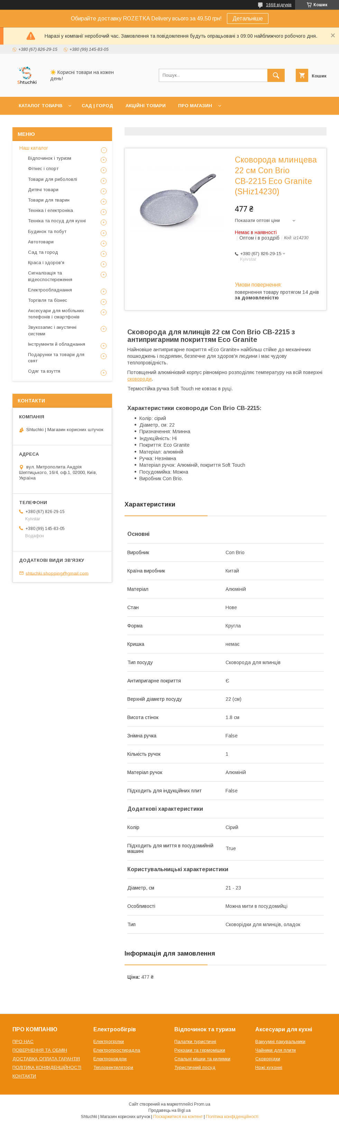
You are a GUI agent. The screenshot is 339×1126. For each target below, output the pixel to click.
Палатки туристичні (195, 1041)
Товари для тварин (49, 200)
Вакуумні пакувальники (280, 1041)
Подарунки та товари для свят (56, 357)
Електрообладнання (50, 289)
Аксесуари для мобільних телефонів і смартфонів (56, 313)
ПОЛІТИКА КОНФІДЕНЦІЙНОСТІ (46, 1067)
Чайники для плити (275, 1050)
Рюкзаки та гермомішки (199, 1050)
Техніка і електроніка (50, 210)
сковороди (139, 379)
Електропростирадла (116, 1050)
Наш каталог (33, 148)
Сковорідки (267, 1058)
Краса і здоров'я (46, 262)
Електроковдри (110, 1058)
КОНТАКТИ (24, 1076)
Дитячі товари (43, 189)
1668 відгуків (279, 4)
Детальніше (247, 18)
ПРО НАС (23, 1041)
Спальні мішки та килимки (202, 1058)
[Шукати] (276, 75)
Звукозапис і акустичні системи (52, 330)
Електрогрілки (108, 1041)
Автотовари (41, 241)
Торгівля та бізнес (47, 300)
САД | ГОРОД (97, 105)
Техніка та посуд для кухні (57, 220)
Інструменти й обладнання (56, 344)
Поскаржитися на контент (178, 1116)
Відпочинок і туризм (49, 158)
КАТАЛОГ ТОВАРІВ (40, 105)
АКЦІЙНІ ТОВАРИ (146, 105)
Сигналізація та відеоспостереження (50, 276)
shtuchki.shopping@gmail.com (57, 573)
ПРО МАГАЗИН (195, 105)
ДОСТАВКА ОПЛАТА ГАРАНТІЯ (46, 1058)
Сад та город (43, 252)
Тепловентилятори (113, 1067)
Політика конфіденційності (232, 1116)
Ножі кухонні (268, 1067)
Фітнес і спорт (43, 168)
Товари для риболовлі (52, 179)
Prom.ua (202, 1104)
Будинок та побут (47, 231)
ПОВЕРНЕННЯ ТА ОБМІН (39, 1050)
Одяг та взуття (44, 371)
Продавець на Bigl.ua (169, 1110)
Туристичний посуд (195, 1067)
